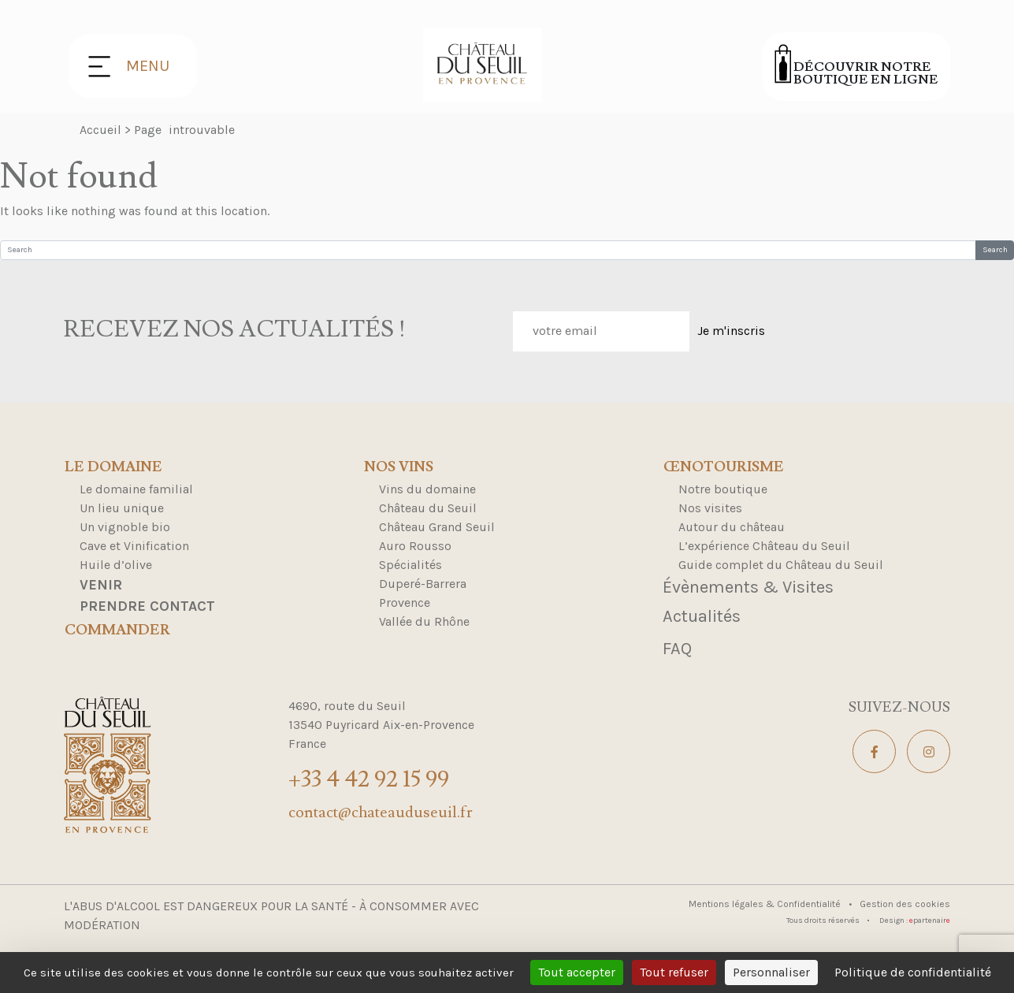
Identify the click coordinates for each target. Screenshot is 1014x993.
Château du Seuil (428, 507)
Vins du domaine (427, 489)
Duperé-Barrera (422, 583)
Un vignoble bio (125, 526)
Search (995, 250)
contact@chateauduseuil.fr (380, 812)
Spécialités (410, 564)
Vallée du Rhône (424, 621)
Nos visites (710, 507)
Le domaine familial (136, 489)
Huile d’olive (116, 564)
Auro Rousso (415, 545)
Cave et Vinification (134, 545)
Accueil (100, 129)
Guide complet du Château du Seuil (780, 564)
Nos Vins (398, 467)
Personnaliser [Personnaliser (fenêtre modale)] (771, 972)
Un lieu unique (122, 507)
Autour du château (731, 526)
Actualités (702, 616)
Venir (101, 584)
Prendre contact (147, 606)
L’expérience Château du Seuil (764, 545)
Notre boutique (722, 489)
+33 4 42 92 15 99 (368, 779)
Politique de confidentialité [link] (912, 972)
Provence (404, 602)
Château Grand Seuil (437, 526)
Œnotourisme (723, 467)
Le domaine (113, 467)
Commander (117, 630)
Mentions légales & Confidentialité (766, 903)
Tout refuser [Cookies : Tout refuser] (674, 972)
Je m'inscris (731, 330)
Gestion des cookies (905, 903)
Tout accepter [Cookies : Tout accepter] (576, 972)
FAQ (677, 648)
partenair (929, 920)
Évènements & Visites (748, 587)
